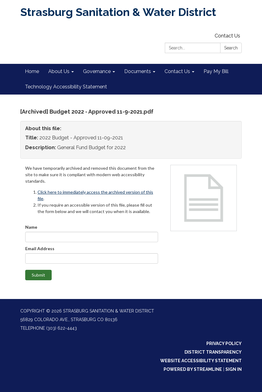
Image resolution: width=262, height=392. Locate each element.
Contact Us (227, 36)
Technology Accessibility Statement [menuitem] (66, 87)
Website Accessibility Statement (201, 360)
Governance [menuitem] (97, 71)
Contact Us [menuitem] (177, 71)
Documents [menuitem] (137, 71)
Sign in (233, 369)
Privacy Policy (224, 343)
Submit (38, 275)
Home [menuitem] (32, 71)
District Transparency (213, 352)
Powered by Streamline (193, 369)
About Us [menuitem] (58, 71)
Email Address (39, 248)
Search (231, 47)
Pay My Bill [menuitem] (216, 71)
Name (31, 227)
